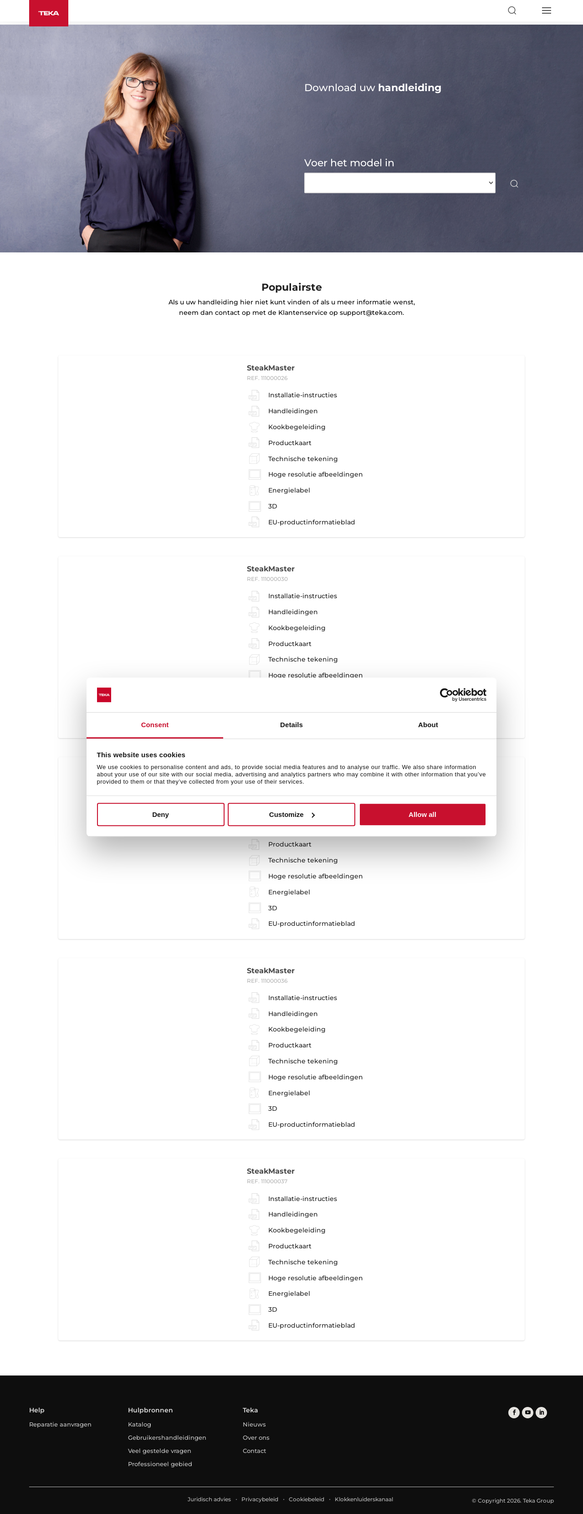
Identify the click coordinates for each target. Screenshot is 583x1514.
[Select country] (529, 10)
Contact (254, 1450)
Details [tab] (291, 725)
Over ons (256, 1437)
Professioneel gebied (160, 1464)
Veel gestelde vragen (159, 1450)
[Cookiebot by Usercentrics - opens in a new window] (446, 695)
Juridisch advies (209, 1499)
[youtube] (527, 1412)
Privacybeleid (259, 1499)
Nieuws (254, 1424)
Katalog (139, 1424)
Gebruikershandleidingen (167, 1437)
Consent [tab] (155, 725)
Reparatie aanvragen (60, 1424)
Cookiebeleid (306, 1499)
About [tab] (428, 725)
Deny (160, 814)
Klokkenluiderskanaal (364, 1499)
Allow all (422, 814)
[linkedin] (541, 1412)
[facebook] (514, 1412)
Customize (292, 814)
